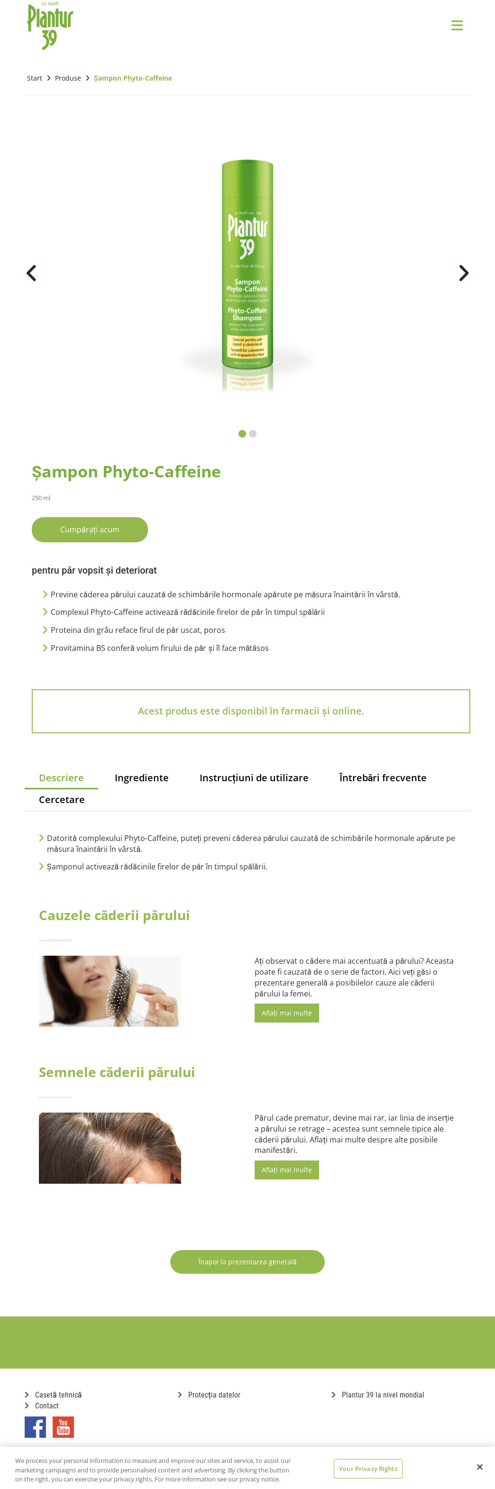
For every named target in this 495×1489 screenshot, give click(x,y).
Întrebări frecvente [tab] (383, 777)
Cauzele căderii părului (114, 915)
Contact (42, 1405)
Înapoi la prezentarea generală (248, 1261)
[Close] (479, 1466)
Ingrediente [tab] (142, 777)
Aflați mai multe (287, 1012)
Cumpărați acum (89, 529)
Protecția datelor (209, 1394)
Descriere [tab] (61, 777)
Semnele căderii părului (117, 1072)
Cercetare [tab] (62, 799)
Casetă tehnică (53, 1394)
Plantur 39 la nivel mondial (377, 1394)
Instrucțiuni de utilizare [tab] (254, 777)
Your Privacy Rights (368, 1468)
